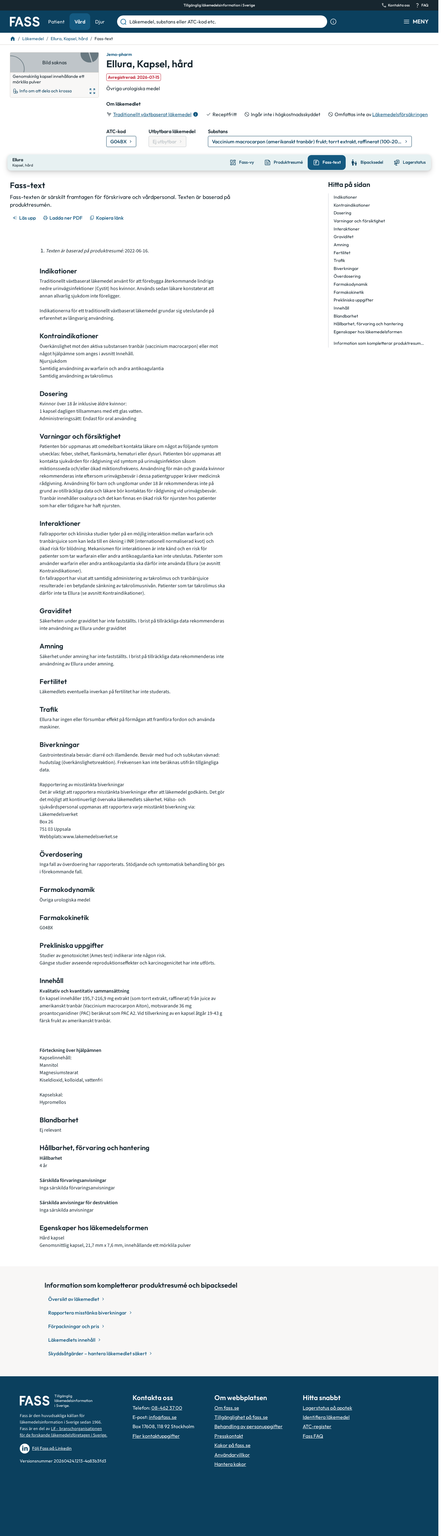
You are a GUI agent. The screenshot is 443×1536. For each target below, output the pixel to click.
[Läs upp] (25, 217)
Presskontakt (228, 1435)
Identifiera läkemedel (326, 1416)
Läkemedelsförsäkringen (400, 114)
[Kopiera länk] (107, 217)
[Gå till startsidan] (25, 22)
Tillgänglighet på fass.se (241, 1416)
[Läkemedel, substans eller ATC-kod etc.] (227, 21)
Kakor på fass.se (232, 1444)
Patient (56, 22)
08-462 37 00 (166, 1407)
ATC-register (317, 1426)
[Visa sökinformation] (333, 21)
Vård (79, 22)
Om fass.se (226, 1407)
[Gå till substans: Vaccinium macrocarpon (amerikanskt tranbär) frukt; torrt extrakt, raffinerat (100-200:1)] (310, 141)
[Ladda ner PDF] (63, 217)
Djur (100, 22)
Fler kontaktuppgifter (156, 1435)
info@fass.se (163, 1416)
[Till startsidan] (12, 38)
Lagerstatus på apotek (327, 1407)
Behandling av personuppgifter (248, 1426)
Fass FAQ (313, 1435)
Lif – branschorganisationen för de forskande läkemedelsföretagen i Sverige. (63, 1431)
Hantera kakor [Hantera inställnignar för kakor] (230, 1463)
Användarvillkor (232, 1454)
